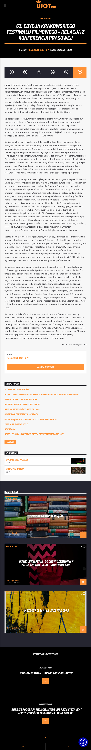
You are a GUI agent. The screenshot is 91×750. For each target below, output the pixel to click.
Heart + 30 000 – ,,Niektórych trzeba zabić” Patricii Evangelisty (34, 434)
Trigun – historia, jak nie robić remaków (46, 673)
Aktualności (45, 18)
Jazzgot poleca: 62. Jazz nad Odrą (21, 399)
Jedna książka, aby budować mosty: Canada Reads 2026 (30, 419)
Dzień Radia (10, 429)
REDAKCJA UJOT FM (38, 49)
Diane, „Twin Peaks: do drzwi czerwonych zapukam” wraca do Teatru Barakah (41, 394)
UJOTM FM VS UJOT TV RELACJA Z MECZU (22, 404)
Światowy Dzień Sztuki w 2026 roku (21, 414)
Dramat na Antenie (15, 469)
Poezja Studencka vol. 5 (16, 424)
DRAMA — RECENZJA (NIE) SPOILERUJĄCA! (22, 409)
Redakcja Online (13, 533)
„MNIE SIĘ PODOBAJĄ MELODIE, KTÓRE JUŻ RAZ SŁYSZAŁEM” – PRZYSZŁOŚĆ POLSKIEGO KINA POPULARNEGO (46, 711)
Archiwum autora (45, 367)
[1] (79, 72)
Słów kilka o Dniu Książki (17, 389)
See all (10, 442)
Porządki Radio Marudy (17, 459)
